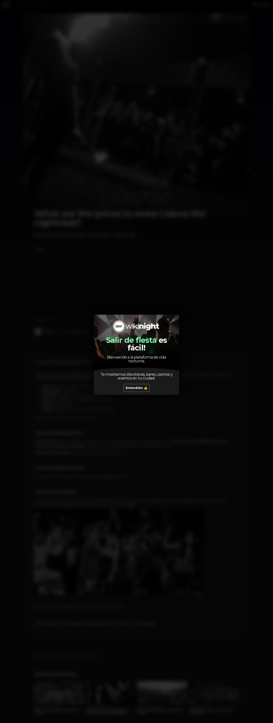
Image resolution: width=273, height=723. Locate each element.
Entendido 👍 (136, 388)
